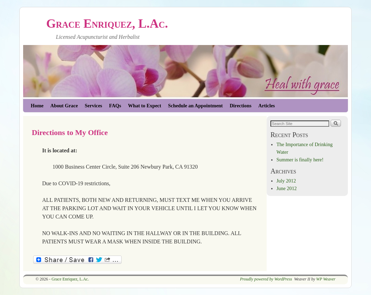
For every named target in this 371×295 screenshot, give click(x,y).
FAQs (115, 105)
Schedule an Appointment (195, 105)
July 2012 (286, 181)
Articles (266, 105)
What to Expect (144, 105)
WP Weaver (325, 279)
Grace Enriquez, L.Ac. (107, 23)
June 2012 (286, 188)
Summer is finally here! (299, 159)
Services (93, 105)
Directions (240, 105)
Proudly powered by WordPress (266, 279)
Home (37, 105)
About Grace (64, 105)
